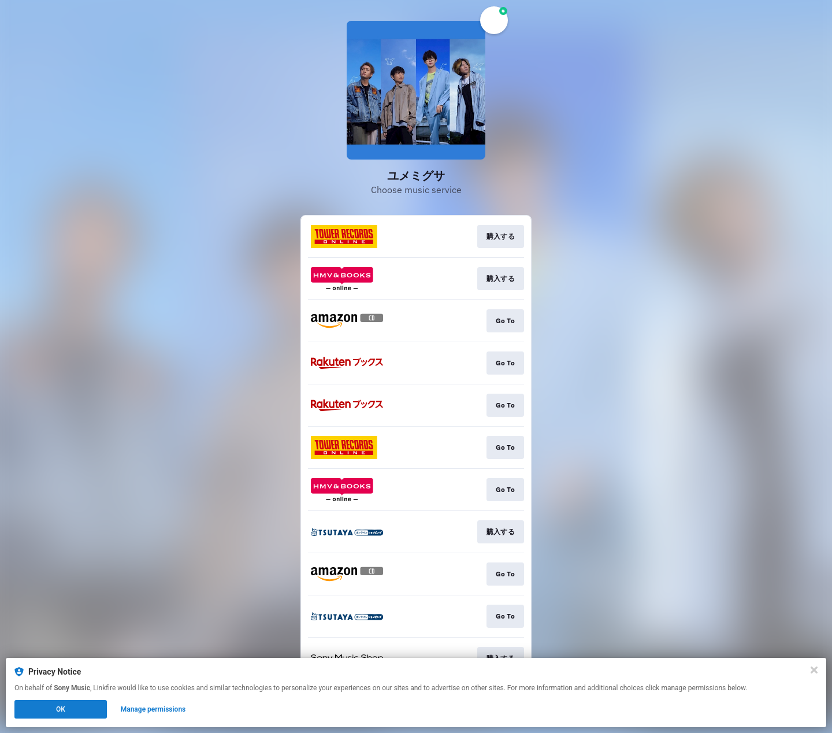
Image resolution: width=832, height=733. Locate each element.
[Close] (814, 670)
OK (60, 709)
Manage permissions (153, 709)
